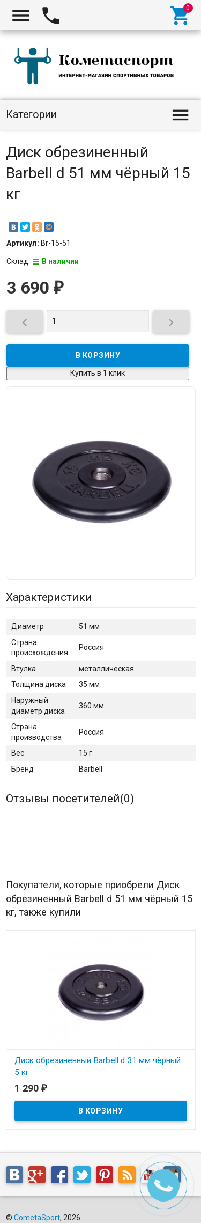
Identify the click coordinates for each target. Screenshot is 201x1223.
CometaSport (37, 1217)
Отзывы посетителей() (70, 798)
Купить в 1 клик (97, 373)
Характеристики (49, 597)
